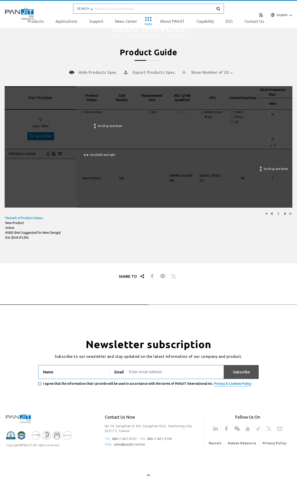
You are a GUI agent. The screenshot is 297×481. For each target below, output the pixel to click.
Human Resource (242, 443)
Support (96, 21)
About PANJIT (172, 21)
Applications (66, 21)
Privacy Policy (275, 443)
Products (36, 21)
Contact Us (254, 21)
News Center (126, 21)
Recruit (215, 443)
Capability (205, 21)
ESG (229, 21)
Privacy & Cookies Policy (232, 383)
